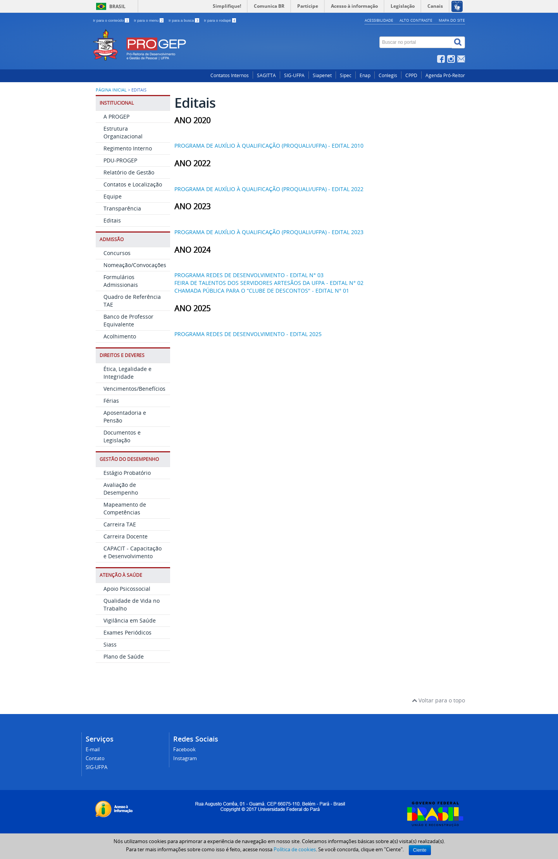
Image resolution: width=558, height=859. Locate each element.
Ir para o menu (149, 20)
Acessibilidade (379, 20)
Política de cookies (295, 849)
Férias (111, 400)
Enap (365, 75)
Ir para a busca (184, 20)
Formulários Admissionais (120, 280)
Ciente (420, 850)
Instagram (185, 758)
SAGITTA (266, 75)
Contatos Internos (229, 75)
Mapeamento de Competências (124, 508)
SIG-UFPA (294, 75)
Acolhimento (119, 336)
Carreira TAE (119, 524)
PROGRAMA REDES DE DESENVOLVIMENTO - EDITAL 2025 (248, 333)
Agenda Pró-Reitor (445, 75)
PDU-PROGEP (120, 160)
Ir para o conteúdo (111, 20)
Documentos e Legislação (122, 435)
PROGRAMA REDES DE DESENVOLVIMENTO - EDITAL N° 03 (249, 274)
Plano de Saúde (123, 656)
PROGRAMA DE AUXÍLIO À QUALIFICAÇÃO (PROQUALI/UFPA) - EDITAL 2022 (268, 188)
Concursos (117, 252)
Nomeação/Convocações (134, 264)
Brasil (117, 6)
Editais (112, 220)
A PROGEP (116, 116)
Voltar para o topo (438, 700)
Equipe (112, 196)
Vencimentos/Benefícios (134, 388)
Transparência (122, 208)
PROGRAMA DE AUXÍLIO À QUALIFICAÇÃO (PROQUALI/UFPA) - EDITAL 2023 (268, 231)
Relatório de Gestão (128, 172)
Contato (95, 758)
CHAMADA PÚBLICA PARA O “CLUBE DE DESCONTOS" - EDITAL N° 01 (261, 290)
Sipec (345, 75)
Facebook (184, 749)
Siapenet (322, 75)
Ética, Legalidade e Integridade (127, 372)
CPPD (411, 75)
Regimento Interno (127, 148)
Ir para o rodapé (220, 20)
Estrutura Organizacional (123, 132)
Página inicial (111, 89)
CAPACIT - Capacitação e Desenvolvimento (132, 551)
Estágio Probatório (127, 472)
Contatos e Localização (132, 184)
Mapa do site (452, 20)
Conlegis (388, 75)
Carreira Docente (125, 536)
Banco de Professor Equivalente (128, 320)
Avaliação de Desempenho (120, 488)
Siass (110, 644)
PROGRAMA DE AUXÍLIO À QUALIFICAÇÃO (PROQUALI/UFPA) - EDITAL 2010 (268, 145)
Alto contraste (416, 20)
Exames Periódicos (127, 632)
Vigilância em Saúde (129, 620)
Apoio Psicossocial (126, 588)
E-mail (93, 749)
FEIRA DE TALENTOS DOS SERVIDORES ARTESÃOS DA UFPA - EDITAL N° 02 (268, 282)
